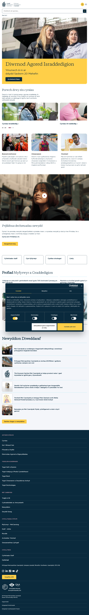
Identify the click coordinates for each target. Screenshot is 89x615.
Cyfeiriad (5, 560)
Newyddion (6, 507)
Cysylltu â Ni (9, 577)
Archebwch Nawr (14, 79)
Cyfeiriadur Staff (8, 555)
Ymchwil (64, 154)
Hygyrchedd (5, 601)
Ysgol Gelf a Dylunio (9, 467)
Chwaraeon (36, 154)
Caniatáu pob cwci (70, 326)
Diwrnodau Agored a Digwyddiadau (15, 454)
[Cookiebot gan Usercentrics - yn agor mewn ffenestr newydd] (70, 286)
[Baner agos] (81, 286)
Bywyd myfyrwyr (9, 154)
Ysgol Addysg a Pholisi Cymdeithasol (15, 471)
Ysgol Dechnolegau (9, 485)
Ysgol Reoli (6, 476)
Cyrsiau (4, 440)
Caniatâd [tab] (18, 291)
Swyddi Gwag (7, 511)
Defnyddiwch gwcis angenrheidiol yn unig (44, 326)
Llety (72, 258)
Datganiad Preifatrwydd (8, 605)
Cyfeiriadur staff (10, 258)
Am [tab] (71, 291)
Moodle (4, 533)
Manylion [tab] (44, 291)
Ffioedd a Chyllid (8, 450)
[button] (10, 127)
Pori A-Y (4, 15)
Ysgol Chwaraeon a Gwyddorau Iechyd (16, 481)
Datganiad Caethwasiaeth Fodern (11, 609)
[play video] (44, 197)
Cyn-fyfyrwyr (31, 258)
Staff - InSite (6, 529)
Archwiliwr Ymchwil (9, 538)
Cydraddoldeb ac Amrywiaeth (12, 502)
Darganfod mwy (10, 244)
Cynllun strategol (54, 258)
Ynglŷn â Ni (6, 498)
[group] (30, 114)
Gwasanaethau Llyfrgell (10, 542)
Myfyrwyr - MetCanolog (10, 524)
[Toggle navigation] (86, 4)
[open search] (82, 4)
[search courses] (84, 11)
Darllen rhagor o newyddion (14, 421)
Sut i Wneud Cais (8, 445)
